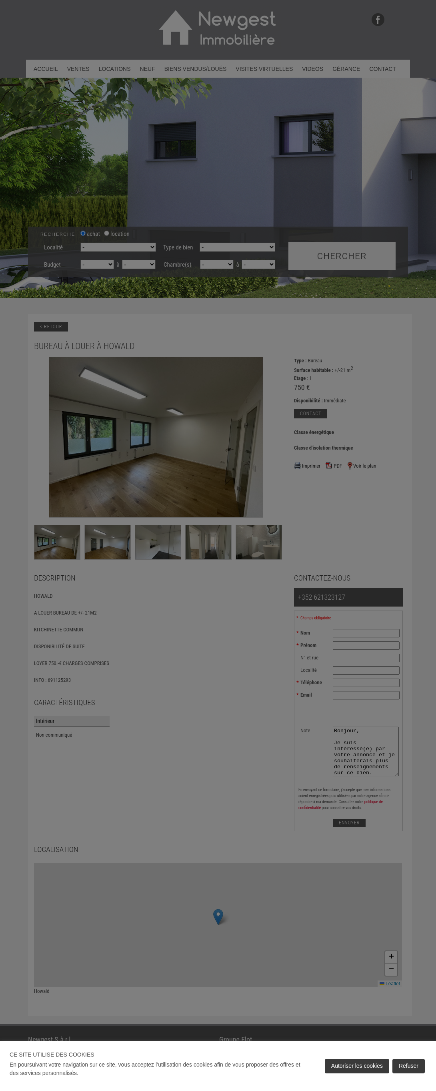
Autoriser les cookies (357, 1066)
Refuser (408, 1066)
